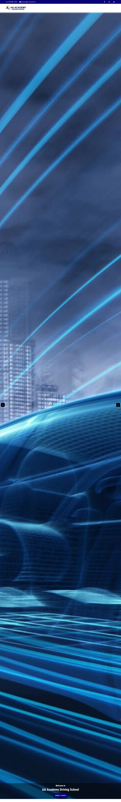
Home (49, 8)
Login (112, 8)
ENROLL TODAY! (60, 795)
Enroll (65, 8)
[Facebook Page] (104, 1)
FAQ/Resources (91, 8)
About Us (57, 8)
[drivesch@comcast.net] (27, 1)
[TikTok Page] (113, 1)
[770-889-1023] (11, 1)
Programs (73, 8)
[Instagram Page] (109, 1)
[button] (118, 405)
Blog (81, 8)
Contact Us (103, 8)
